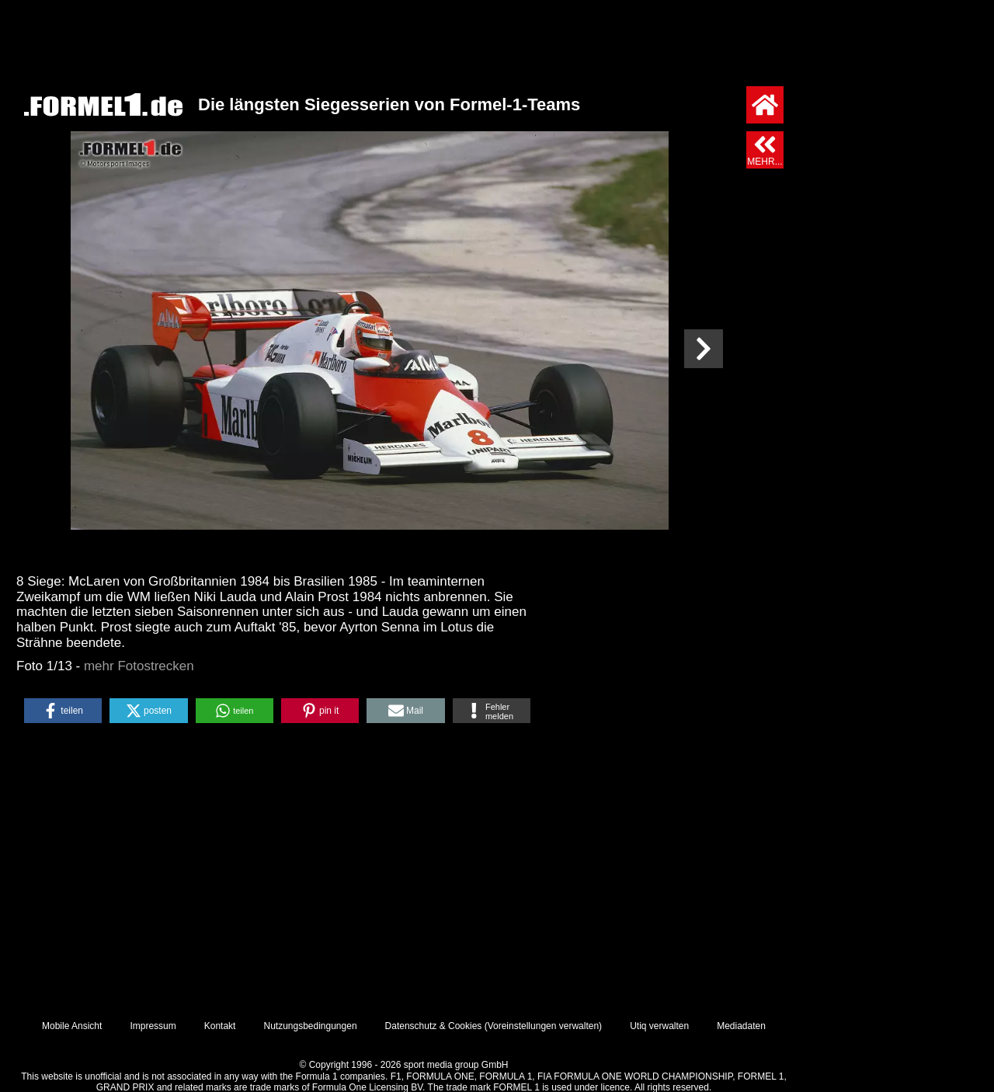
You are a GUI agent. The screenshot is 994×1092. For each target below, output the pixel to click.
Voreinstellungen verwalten (543, 1026)
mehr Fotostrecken (139, 666)
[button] (63, 710)
